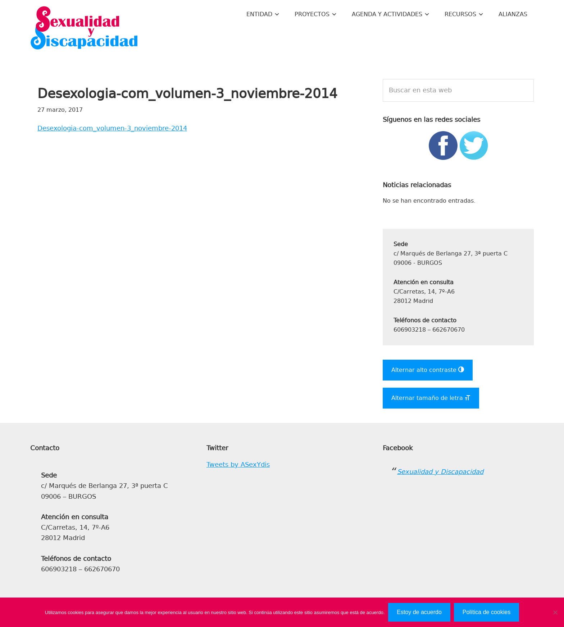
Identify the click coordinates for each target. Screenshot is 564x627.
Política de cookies (486, 612)
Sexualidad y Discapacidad (84, 28)
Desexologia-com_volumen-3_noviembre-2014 (112, 128)
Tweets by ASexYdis (238, 465)
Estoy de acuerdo (419, 612)
